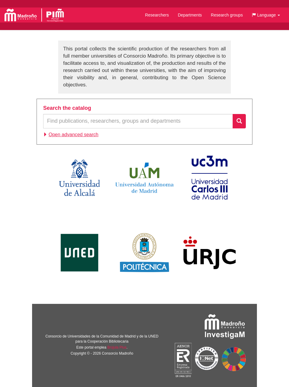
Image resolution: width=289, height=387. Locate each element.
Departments (190, 15)
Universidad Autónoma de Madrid (144, 178)
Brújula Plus (117, 347)
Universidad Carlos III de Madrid (209, 178)
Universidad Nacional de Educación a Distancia (79, 253)
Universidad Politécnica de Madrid (144, 253)
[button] (266, 15)
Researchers (157, 15)
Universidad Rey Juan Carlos (209, 253)
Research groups (227, 15)
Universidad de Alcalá (79, 178)
